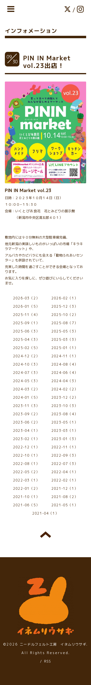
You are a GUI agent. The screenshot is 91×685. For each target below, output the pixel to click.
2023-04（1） (26, 430)
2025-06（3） (26, 331)
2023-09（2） (26, 414)
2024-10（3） (26, 364)
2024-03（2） (26, 389)
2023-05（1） (64, 422)
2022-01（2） (26, 488)
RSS (47, 661)
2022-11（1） (64, 447)
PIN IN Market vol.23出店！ (47, 62)
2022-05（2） (26, 472)
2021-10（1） (26, 496)
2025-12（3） (64, 306)
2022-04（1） (64, 472)
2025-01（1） (64, 347)
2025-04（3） (26, 339)
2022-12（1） (26, 447)
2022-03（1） (26, 480)
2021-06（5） (26, 505)
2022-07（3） (64, 463)
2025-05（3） (64, 331)
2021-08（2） (64, 496)
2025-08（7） (64, 323)
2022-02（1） (64, 480)
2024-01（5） (26, 397)
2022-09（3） (64, 455)
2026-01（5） (26, 306)
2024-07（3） (26, 372)
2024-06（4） (64, 372)
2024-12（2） (26, 356)
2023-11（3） (26, 405)
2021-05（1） (64, 505)
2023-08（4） (64, 414)
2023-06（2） (26, 422)
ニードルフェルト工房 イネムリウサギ (53, 644)
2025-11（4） (26, 314)
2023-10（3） (64, 405)
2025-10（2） (64, 314)
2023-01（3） (64, 438)
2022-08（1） (26, 463)
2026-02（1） (64, 298)
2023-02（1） (26, 438)
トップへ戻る (45, 534)
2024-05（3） (26, 381)
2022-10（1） (26, 455)
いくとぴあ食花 (28, 211)
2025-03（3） (64, 339)
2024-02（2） (64, 389)
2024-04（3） (64, 381)
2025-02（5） (26, 347)
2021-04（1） (45, 513)
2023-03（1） (64, 430)
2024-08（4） (64, 364)
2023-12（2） (64, 397)
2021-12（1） (64, 488)
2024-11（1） (64, 356)
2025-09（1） (26, 323)
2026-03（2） (26, 298)
